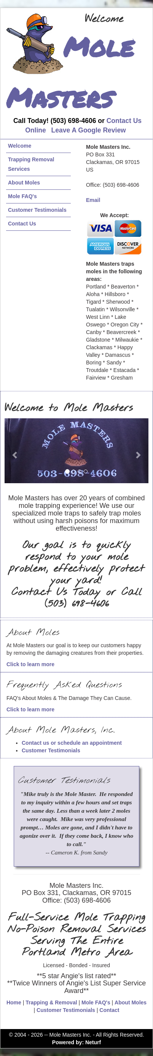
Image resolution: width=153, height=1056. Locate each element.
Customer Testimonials (37, 210)
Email (93, 200)
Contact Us (22, 224)
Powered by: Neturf (76, 1042)
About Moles (24, 183)
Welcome (19, 146)
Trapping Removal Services (31, 164)
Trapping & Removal (51, 1002)
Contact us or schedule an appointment (72, 743)
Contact (109, 1010)
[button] (15, 451)
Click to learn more (30, 664)
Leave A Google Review (88, 130)
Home (13, 1002)
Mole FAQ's (22, 196)
